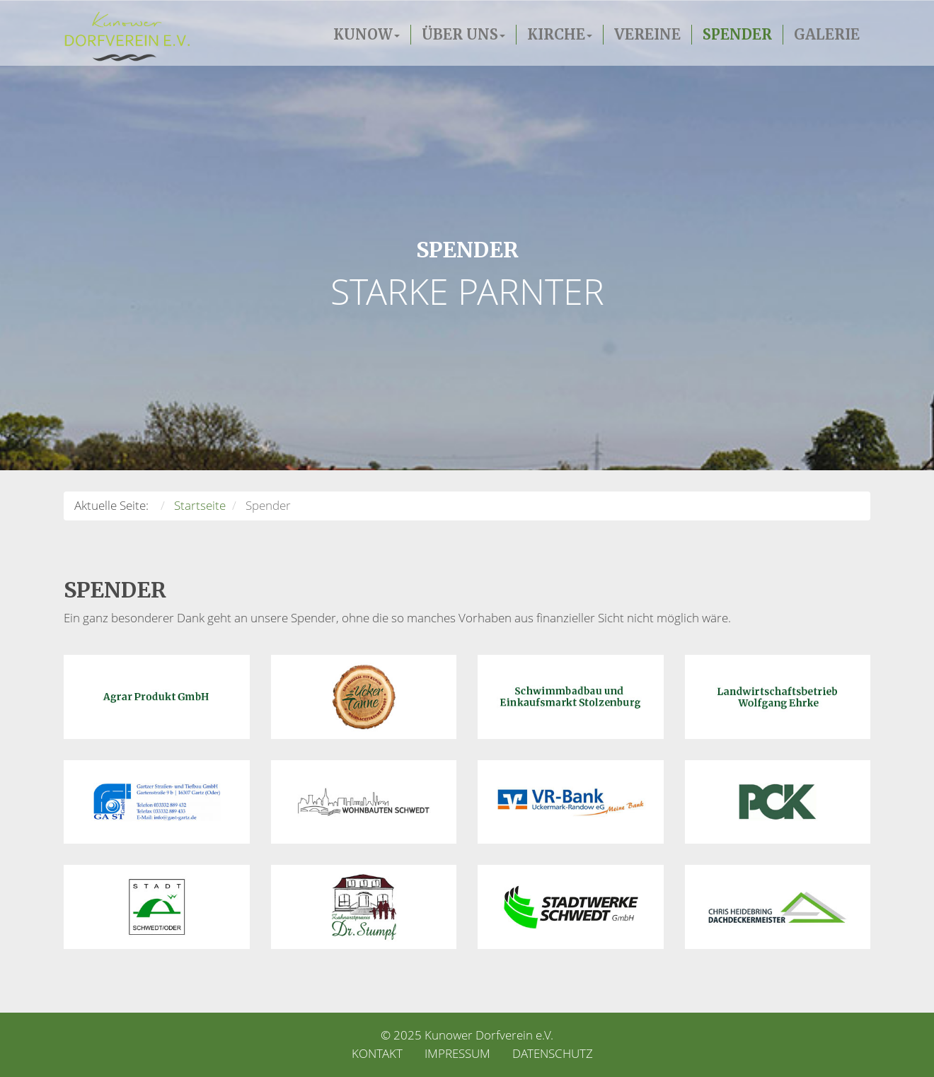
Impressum (457, 1053)
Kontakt (377, 1053)
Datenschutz (552, 1053)
